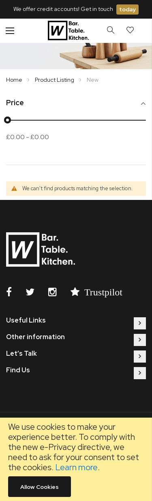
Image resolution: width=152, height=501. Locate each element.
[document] (76, 459)
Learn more (76, 467)
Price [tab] (15, 103)
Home (15, 79)
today (127, 9)
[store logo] (69, 30)
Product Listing (55, 79)
